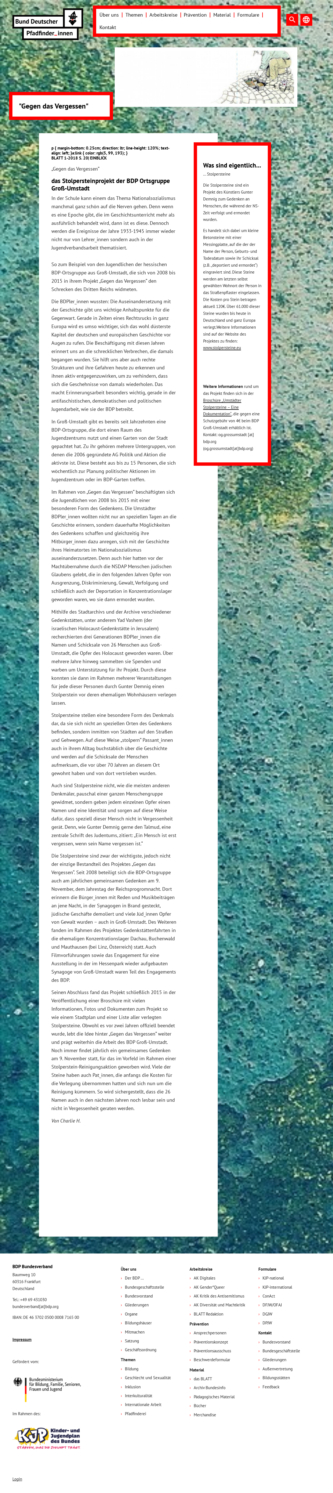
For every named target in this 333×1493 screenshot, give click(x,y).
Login (17, 1479)
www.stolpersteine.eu (222, 347)
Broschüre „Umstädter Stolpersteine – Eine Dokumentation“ (222, 407)
